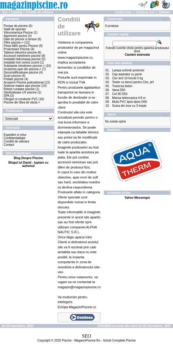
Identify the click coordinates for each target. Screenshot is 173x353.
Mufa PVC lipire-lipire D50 (129, 101)
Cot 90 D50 (119, 94)
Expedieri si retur (15, 134)
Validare (164, 12)
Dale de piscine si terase (20, 39)
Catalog (16, 12)
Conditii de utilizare (39, 12)
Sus (5, 12)
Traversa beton (122, 86)
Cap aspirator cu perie (127, 74)
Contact (9, 144)
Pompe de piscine (16, 26)
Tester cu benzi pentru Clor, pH (133, 82)
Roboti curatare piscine (19, 89)
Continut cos (145, 12)
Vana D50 (118, 90)
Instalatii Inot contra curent (21, 62)
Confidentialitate (14, 138)
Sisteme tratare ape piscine (22, 85)
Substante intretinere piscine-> (24, 65)
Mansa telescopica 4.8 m (129, 98)
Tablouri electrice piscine (20, 52)
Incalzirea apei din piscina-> (22, 69)
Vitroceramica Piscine (18, 32)
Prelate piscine (14, 79)
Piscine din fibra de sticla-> (22, 102)
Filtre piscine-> (13, 42)
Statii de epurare (15, 29)
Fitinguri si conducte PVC (21, 99)
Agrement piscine (15, 36)
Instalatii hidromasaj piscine (22, 59)
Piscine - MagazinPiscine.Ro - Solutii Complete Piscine (99, 340)
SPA (6, 95)
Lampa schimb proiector (128, 70)
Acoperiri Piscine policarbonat (24, 82)
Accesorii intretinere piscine (22, 55)
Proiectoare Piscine (17, 49)
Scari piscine (12, 75)
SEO (86, 335)
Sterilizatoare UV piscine (20, 92)
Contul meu (123, 12)
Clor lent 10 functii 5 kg (127, 78)
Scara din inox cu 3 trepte (129, 105)
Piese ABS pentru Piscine (21, 45)
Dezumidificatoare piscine (21, 72)
